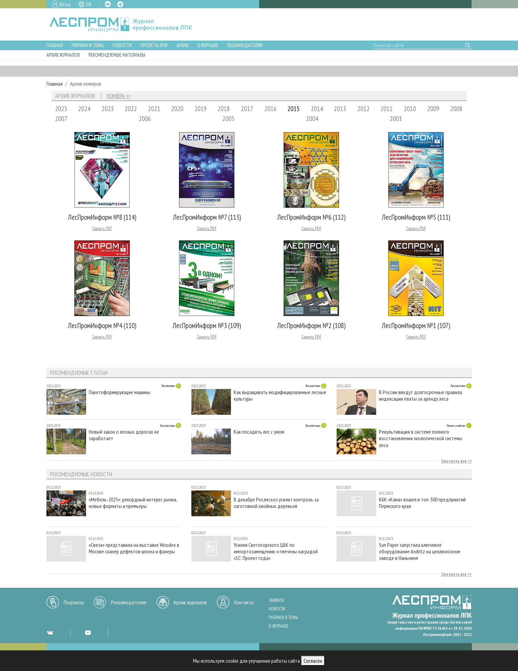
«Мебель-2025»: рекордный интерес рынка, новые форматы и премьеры (133, 502)
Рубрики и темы (88, 45)
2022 (131, 108)
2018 (224, 108)
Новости (122, 45)
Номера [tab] (116, 96)
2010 (410, 108)
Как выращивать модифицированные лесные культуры (280, 395)
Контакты (244, 602)
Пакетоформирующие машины (119, 392)
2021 (154, 108)
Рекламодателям (245, 45)
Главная (54, 45)
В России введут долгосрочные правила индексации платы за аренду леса (420, 395)
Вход (65, 4)
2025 (61, 108)
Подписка (74, 602)
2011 (386, 108)
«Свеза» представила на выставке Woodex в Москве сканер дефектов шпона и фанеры (134, 548)
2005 (228, 118)
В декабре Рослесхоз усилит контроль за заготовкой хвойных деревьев (276, 502)
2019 (200, 108)
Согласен (313, 660)
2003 (396, 118)
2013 (340, 108)
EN (88, 4)
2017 (247, 108)
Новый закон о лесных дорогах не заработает (124, 435)
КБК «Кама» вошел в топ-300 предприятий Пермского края (422, 502)
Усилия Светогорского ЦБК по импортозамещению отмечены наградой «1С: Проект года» (276, 551)
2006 (145, 118)
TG (120, 4)
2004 (312, 118)
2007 (61, 118)
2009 (433, 108)
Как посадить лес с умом (259, 432)
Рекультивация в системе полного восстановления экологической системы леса (420, 438)
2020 (177, 108)
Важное (276, 600)
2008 (456, 108)
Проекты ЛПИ (154, 45)
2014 (317, 108)
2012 (363, 108)
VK (108, 4)
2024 (84, 108)
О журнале (207, 45)
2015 (293, 108)
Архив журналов (63, 55)
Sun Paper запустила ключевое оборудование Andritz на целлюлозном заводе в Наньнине (419, 551)
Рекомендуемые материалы (116, 55)
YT (87, 632)
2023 (108, 108)
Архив (183, 45)
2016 (270, 108)
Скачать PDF (102, 228)
